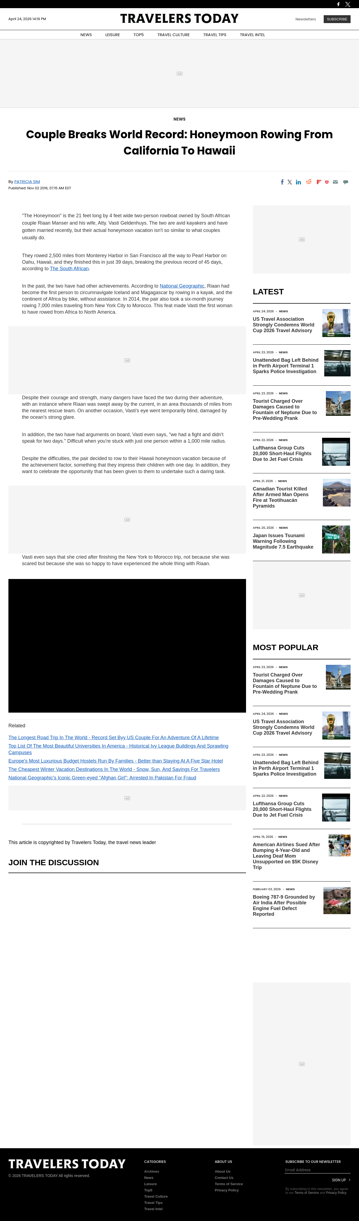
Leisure (150, 1184)
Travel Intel (153, 1209)
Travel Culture (156, 1196)
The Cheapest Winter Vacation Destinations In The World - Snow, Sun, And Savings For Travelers (114, 769)
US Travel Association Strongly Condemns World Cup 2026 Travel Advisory (283, 324)
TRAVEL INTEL (252, 34)
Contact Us (224, 1178)
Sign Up (339, 1180)
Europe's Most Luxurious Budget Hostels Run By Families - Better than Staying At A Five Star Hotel (115, 761)
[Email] (335, 182)
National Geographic (182, 286)
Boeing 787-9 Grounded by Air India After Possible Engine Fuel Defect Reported (284, 905)
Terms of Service (229, 1184)
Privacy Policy (227, 1190)
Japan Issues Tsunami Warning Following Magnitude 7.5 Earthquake (283, 541)
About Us (223, 1171)
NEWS (86, 34)
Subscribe (337, 19)
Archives (151, 1171)
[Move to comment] (346, 182)
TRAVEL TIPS (214, 34)
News (179, 119)
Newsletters (305, 19)
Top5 (148, 1190)
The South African (69, 268)
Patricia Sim (27, 181)
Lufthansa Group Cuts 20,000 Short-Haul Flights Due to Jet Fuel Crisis (282, 453)
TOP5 (139, 34)
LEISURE (112, 34)
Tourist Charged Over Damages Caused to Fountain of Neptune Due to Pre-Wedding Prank (285, 409)
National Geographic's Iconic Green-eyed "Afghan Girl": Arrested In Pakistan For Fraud (102, 778)
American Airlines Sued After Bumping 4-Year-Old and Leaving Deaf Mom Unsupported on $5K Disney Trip (286, 856)
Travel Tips (153, 1203)
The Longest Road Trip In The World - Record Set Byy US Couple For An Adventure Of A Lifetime (113, 737)
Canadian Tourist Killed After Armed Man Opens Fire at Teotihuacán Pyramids (280, 497)
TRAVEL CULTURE (174, 34)
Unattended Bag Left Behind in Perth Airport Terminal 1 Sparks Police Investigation (286, 365)
